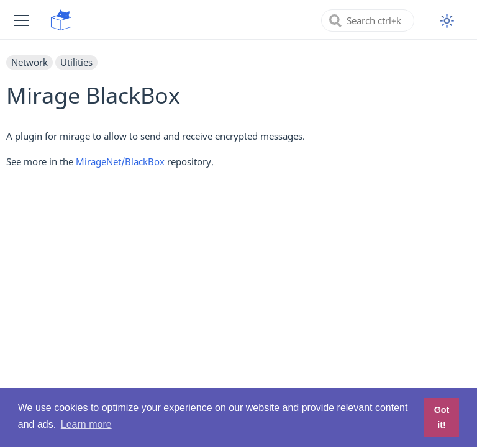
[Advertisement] (238, 267)
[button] (21, 20)
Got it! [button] (442, 417)
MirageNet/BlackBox (120, 161)
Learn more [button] (86, 424)
